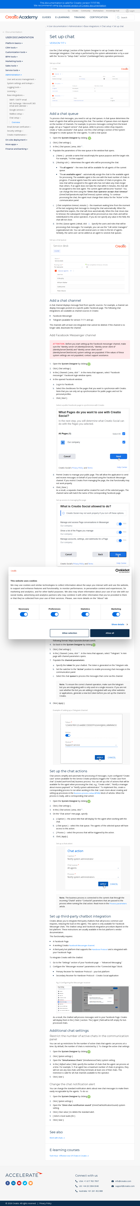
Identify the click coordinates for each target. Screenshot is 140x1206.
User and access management (21, 79)
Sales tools (11, 66)
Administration (75, 26)
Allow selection (69, 633)
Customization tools (15, 52)
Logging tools (13, 87)
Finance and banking (16, 149)
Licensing (11, 91)
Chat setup (106, 26)
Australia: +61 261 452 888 (91, 1191)
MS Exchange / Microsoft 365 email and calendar (22, 104)
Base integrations (91, 26)
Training (79, 17)
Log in (132, 10)
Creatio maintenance (16, 134)
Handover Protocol (100, 949)
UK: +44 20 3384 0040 (89, 1186)
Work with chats (57, 1137)
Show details (118, 624)
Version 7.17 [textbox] (57, 43)
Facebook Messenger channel (82, 945)
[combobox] (58, 43)
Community (85, 10)
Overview (16, 122)
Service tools (12, 70)
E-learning (62, 17)
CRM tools (10, 47)
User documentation (58, 26)
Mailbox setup (15, 113)
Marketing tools (13, 61)
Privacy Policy (45, 1203)
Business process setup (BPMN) (88, 793)
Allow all (110, 633)
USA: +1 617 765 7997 (89, 1181)
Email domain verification (18, 126)
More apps (11, 144)
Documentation (13, 32)
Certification (99, 17)
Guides (46, 17)
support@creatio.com (125, 1186)
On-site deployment (15, 140)
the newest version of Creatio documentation (82, 5)
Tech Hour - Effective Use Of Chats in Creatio (70, 1155)
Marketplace (98, 10)
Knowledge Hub (112, 10)
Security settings (14, 130)
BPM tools (10, 56)
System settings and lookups (20, 83)
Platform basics (13, 43)
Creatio (75, 10)
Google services (16, 110)
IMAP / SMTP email (18, 99)
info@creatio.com (123, 1181)
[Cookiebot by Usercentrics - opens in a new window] (117, 571)
